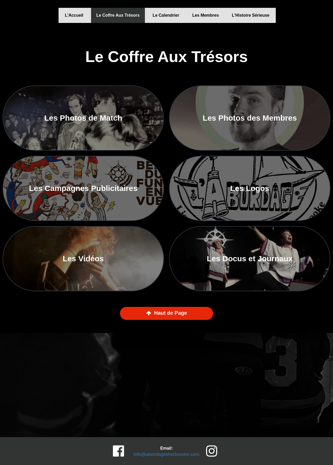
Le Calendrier (166, 15)
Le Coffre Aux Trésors (118, 15)
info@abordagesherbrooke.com (166, 454)
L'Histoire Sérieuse (250, 15)
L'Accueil (74, 15)
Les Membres (205, 15)
